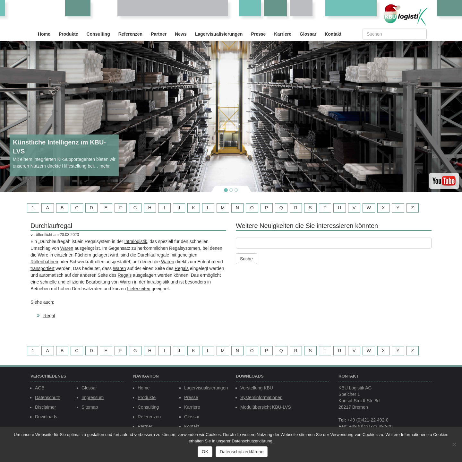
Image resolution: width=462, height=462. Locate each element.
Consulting (98, 34)
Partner (159, 34)
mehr (104, 166)
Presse (258, 34)
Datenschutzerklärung (241, 451)
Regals (182, 268)
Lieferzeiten (138, 288)
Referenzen (130, 34)
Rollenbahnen (44, 261)
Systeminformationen (261, 397)
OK (205, 451)
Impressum (92, 397)
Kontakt (333, 34)
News (181, 34)
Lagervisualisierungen (219, 34)
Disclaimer (45, 407)
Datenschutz (47, 397)
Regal (49, 315)
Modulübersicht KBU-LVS (265, 407)
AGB (40, 387)
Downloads (46, 416)
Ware (43, 254)
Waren (66, 248)
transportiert (42, 268)
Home (44, 34)
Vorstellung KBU (256, 387)
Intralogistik (135, 241)
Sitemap (89, 407)
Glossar (308, 34)
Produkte (68, 34)
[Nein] (454, 444)
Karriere (282, 34)
